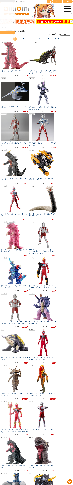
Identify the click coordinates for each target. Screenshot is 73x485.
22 (48, 39)
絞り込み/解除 (53, 34)
